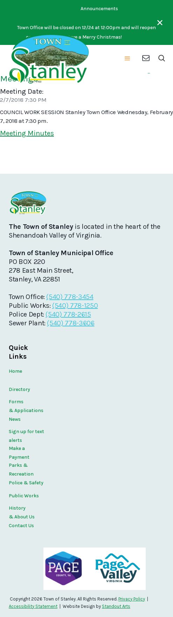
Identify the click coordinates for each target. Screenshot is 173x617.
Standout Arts (116, 606)
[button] (127, 59)
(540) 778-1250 (75, 305)
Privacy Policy (131, 599)
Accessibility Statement (33, 606)
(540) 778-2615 (68, 314)
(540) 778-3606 (70, 323)
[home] (48, 59)
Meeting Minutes (27, 133)
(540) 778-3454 (69, 297)
